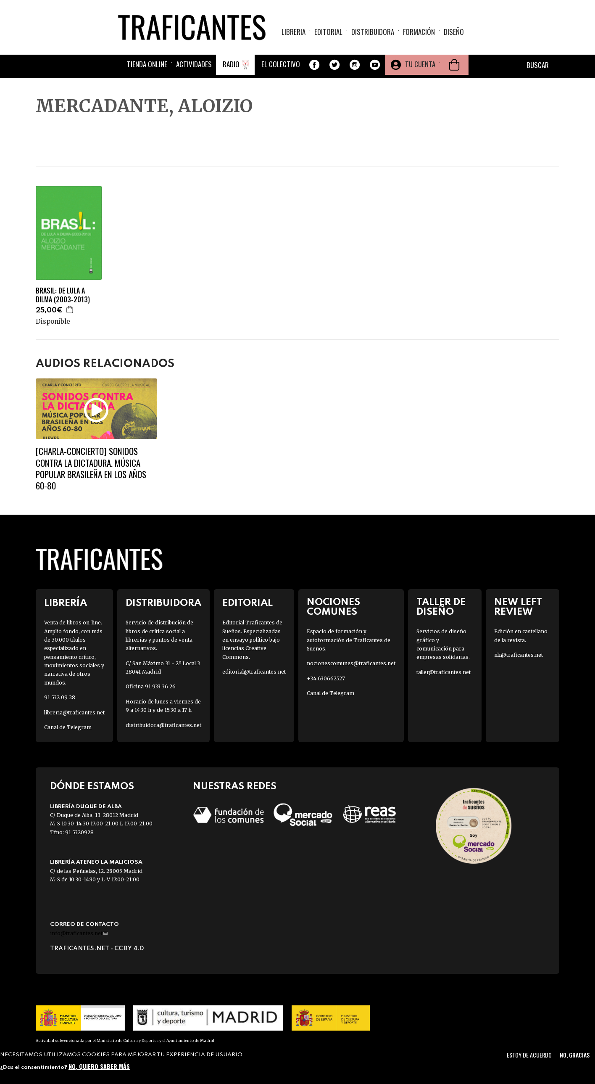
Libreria (293, 31)
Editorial (328, 31)
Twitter (334, 65)
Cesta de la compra (454, 65)
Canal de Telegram (68, 727)
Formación (419, 31)
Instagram (355, 65)
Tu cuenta (420, 64)
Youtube (375, 65)
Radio (231, 64)
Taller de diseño (441, 607)
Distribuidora (372, 31)
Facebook (314, 65)
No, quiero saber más (99, 1066)
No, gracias (575, 1054)
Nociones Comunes (333, 607)
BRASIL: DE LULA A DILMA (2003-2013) (63, 295)
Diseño (454, 31)
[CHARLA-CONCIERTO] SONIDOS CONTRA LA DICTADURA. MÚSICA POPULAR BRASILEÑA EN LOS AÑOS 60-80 (91, 468)
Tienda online (147, 64)
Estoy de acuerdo (529, 1054)
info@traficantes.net (79, 933)
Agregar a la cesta (70, 309)
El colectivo (280, 64)
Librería (65, 603)
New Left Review (518, 607)
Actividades (194, 64)
